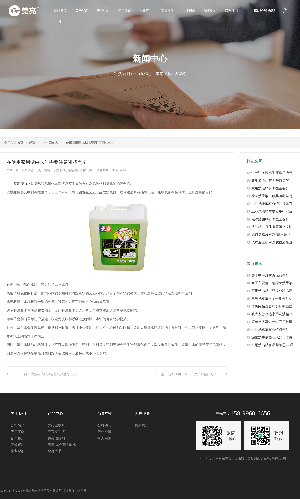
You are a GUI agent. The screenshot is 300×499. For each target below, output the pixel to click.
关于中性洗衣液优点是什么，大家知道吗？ (270, 276)
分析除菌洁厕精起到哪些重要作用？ (271, 307)
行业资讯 (104, 432)
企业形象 (17, 451)
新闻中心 (35, 143)
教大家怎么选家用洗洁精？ (271, 314)
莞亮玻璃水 (56, 425)
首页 (20, 143)
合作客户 (17, 438)
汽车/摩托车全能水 (62, 444)
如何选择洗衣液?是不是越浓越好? (271, 236)
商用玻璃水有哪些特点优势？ (270, 181)
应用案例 (17, 432)
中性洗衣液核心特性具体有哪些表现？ (271, 205)
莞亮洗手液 (56, 432)
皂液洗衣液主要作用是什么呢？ (271, 300)
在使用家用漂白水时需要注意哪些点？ (88, 143)
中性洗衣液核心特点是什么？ (270, 330)
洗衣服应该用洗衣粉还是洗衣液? (271, 243)
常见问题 (104, 438)
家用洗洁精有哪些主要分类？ (270, 189)
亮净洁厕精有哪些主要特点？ (270, 220)
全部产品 (55, 451)
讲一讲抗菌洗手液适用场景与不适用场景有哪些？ (271, 174)
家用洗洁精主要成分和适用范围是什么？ (271, 292)
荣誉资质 (17, 444)
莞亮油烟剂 (56, 438)
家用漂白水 (22, 184)
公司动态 (52, 143)
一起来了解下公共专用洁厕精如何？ (191, 374)
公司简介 (17, 425)
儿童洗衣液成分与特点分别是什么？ (53, 374)
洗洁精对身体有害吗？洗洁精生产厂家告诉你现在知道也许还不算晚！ (271, 228)
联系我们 (141, 425)
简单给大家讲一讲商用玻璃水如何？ (271, 323)
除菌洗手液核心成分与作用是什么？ (271, 338)
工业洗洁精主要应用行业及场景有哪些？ (271, 212)
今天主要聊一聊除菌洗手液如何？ (271, 284)
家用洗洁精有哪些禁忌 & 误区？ (272, 346)
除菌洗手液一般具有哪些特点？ (271, 197)
